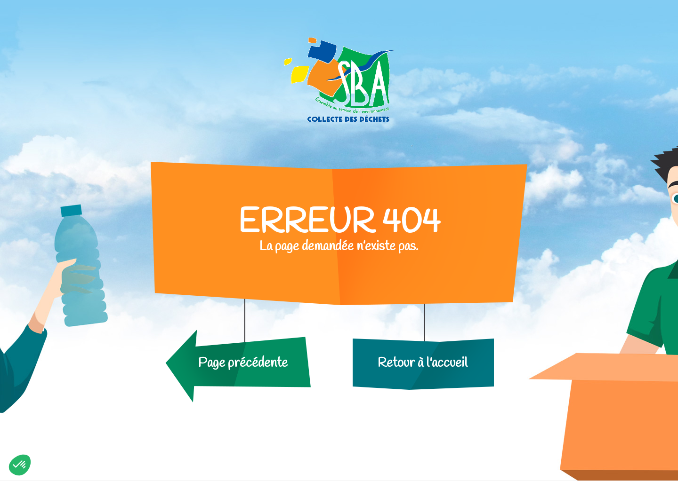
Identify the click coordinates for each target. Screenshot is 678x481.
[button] (19, 465)
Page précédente (243, 363)
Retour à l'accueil (423, 363)
